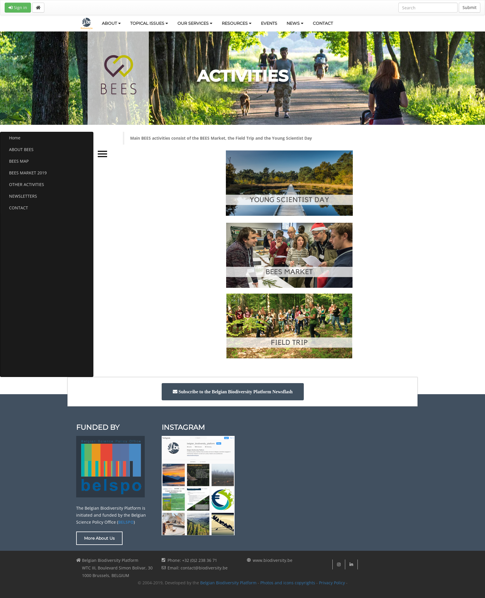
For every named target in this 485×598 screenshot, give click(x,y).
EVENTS (269, 23)
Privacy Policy (332, 582)
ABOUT (111, 23)
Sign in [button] (17, 7)
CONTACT (323, 23)
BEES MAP (19, 161)
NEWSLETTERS (23, 196)
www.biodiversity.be (272, 560)
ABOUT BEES (21, 149)
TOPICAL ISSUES (149, 23)
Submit (470, 7)
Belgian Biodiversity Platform (228, 582)
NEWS (295, 23)
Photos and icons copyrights (287, 582)
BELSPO (126, 522)
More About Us (99, 538)
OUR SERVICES (194, 23)
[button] (233, 391)
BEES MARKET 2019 (28, 173)
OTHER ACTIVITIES (26, 184)
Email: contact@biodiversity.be (198, 568)
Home (14, 138)
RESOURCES (237, 23)
